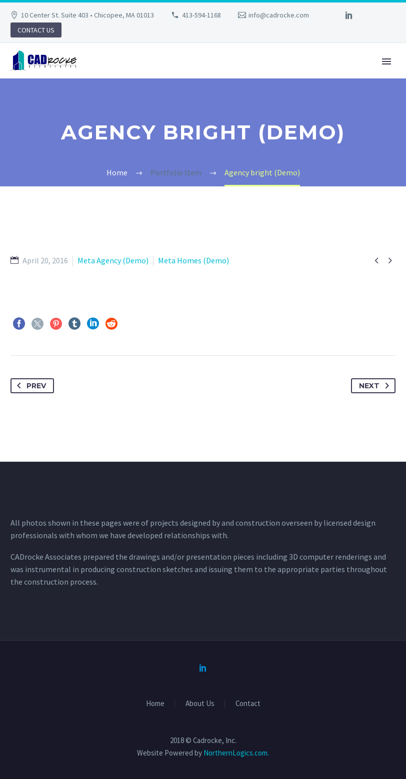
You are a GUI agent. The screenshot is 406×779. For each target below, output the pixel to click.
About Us (200, 704)
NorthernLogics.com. (236, 753)
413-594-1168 (201, 14)
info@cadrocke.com (278, 14)
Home (155, 704)
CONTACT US (36, 29)
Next (376, 385)
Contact (248, 704)
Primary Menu (386, 61)
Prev (29, 385)
